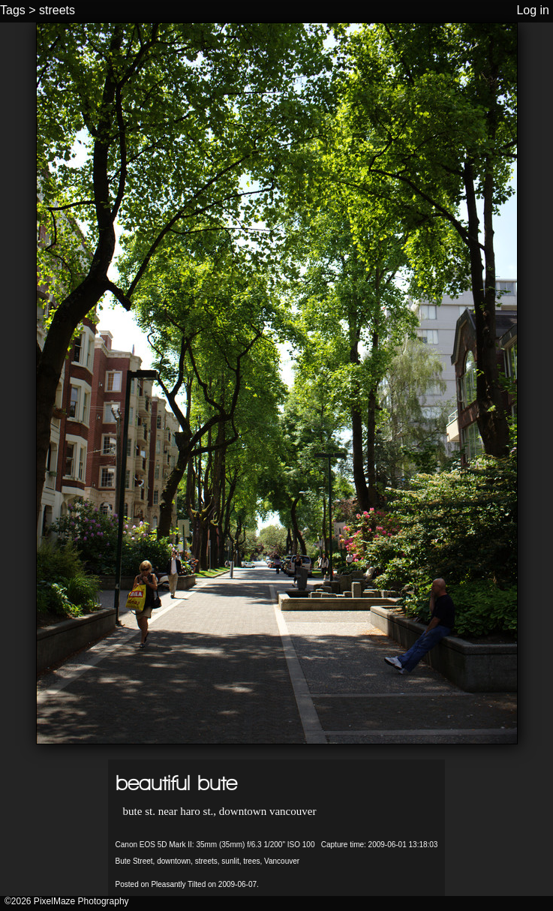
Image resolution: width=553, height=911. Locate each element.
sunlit (230, 861)
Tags (13, 10)
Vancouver (281, 861)
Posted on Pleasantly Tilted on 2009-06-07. (187, 884)
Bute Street (134, 861)
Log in (532, 10)
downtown (174, 861)
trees (251, 861)
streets (57, 10)
